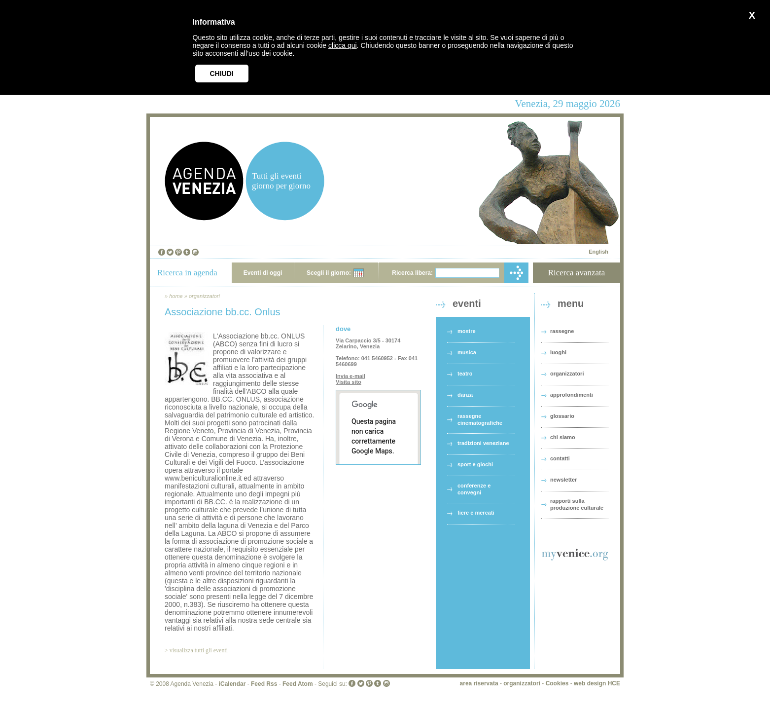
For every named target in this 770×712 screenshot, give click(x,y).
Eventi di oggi (263, 272)
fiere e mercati (475, 513)
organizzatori (204, 296)
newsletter (563, 480)
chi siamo (562, 437)
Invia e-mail (350, 376)
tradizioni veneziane (483, 443)
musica (466, 352)
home (176, 296)
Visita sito (348, 382)
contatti (560, 458)
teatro (465, 373)
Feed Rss (264, 683)
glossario (562, 416)
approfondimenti (571, 395)
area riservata (479, 683)
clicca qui (342, 45)
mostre (466, 331)
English (598, 252)
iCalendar (232, 683)
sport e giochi (475, 464)
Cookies (557, 683)
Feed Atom (297, 683)
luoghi (558, 352)
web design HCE (597, 683)
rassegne (562, 331)
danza (465, 395)
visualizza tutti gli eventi (199, 650)
